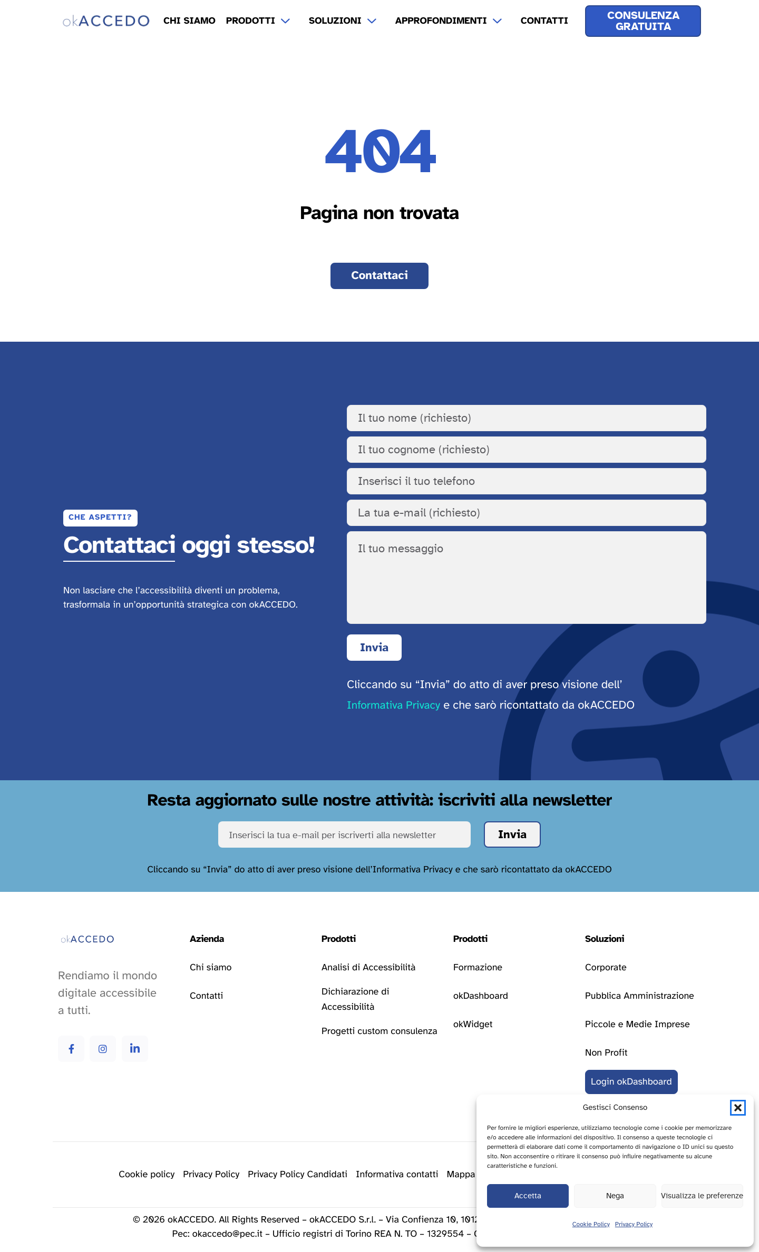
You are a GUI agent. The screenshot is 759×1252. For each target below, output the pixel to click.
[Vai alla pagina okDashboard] (480, 996)
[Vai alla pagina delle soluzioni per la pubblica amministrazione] (639, 996)
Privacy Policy (634, 1224)
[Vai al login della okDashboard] (631, 1082)
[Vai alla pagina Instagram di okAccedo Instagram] (103, 1049)
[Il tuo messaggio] (526, 577)
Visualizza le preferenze (702, 1196)
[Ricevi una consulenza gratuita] (643, 21)
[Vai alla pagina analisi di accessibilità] (369, 967)
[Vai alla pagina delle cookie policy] (146, 1174)
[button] (738, 1107)
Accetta (527, 1196)
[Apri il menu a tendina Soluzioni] (378, 21)
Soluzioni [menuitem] (335, 21)
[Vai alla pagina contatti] (379, 276)
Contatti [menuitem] (544, 21)
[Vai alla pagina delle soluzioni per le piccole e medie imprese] (637, 1024)
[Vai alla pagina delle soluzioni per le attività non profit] (606, 1053)
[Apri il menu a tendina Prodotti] (292, 21)
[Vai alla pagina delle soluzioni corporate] (606, 967)
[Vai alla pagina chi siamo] (210, 967)
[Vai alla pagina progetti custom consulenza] (379, 1032)
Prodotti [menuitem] (250, 21)
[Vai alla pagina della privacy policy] (211, 1174)
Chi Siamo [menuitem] (189, 21)
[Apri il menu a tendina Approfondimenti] (503, 21)
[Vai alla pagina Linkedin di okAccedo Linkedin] (135, 1049)
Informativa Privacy (393, 705)
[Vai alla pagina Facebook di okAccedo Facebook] (71, 1049)
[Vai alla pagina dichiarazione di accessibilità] (379, 1000)
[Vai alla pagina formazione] (477, 967)
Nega (615, 1196)
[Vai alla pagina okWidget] (473, 1024)
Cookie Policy (591, 1224)
